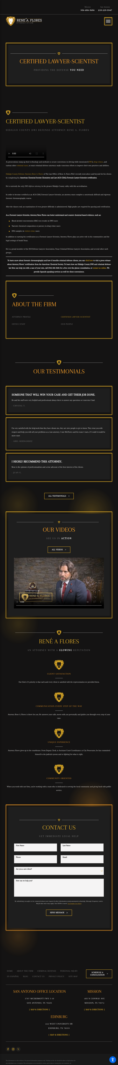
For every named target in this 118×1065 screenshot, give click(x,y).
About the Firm (25, 971)
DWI (90, 162)
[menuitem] (34, 317)
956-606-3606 (88, 10)
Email (65, 857)
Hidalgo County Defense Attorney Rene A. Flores (24, 174)
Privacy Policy (56, 976)
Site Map (73, 976)
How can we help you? (24, 881)
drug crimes (98, 162)
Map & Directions (39, 1009)
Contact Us (38, 976)
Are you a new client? (24, 869)
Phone (18, 857)
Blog (25, 976)
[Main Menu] (108, 21)
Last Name (67, 845)
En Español (13, 976)
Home (10, 971)
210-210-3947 (105, 10)
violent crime (30, 231)
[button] (112, 1059)
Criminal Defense (46, 971)
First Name (20, 845)
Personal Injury (69, 971)
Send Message (59, 912)
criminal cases (22, 165)
